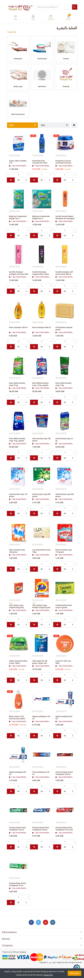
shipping (23, 952)
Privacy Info (48, 975)
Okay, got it (74, 973)
